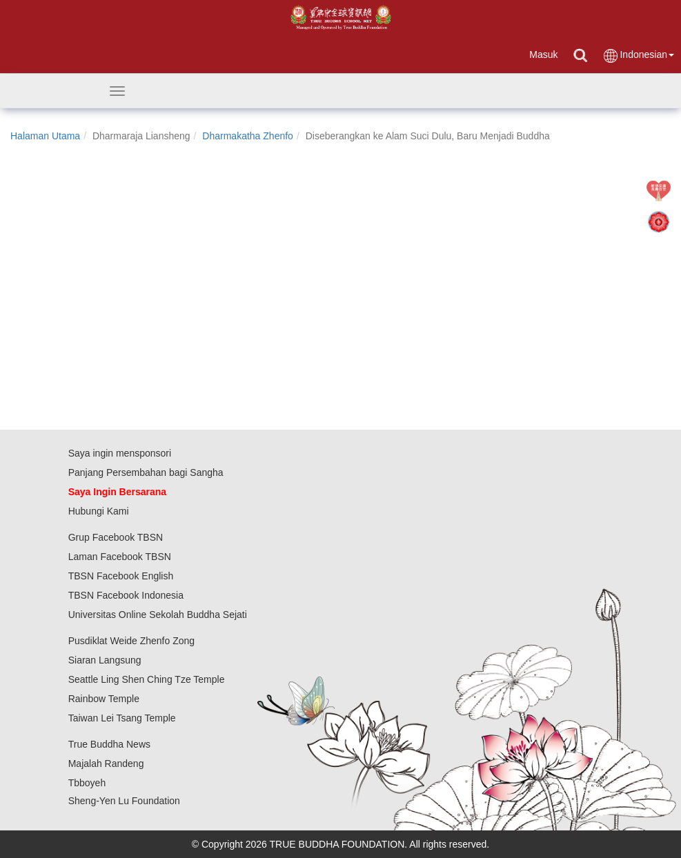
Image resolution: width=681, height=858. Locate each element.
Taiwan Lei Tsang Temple (122, 718)
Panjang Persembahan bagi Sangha (146, 472)
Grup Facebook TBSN (115, 537)
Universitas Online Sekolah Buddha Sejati (157, 614)
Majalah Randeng (106, 763)
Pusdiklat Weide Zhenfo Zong (131, 640)
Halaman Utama (45, 135)
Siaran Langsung (104, 660)
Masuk (543, 54)
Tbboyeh (87, 782)
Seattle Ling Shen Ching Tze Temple (146, 679)
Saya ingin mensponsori (119, 453)
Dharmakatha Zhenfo (247, 135)
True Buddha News (109, 744)
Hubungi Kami (98, 511)
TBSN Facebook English (121, 575)
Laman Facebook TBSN (119, 556)
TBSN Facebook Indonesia (126, 595)
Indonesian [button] (638, 55)
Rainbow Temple (103, 698)
